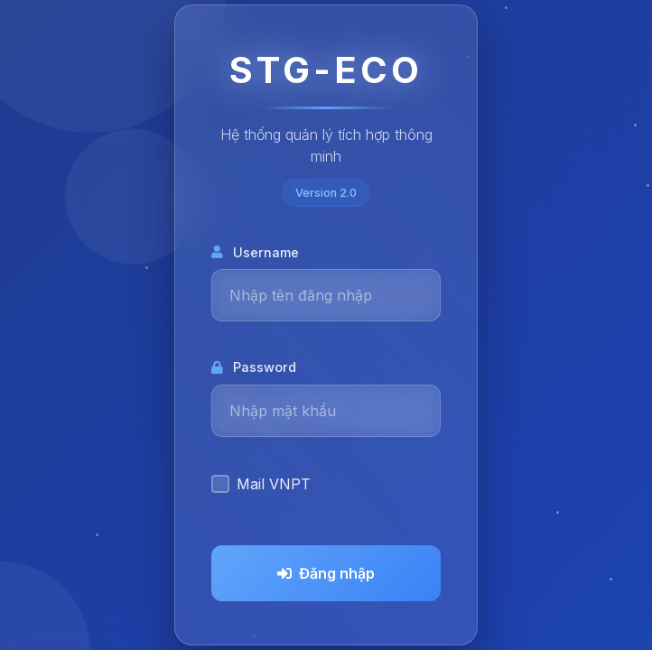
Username (255, 252)
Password (253, 367)
